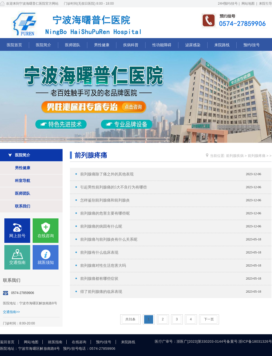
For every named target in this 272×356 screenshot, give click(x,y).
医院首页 (14, 45)
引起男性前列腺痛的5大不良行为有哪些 (113, 187)
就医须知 (46, 262)
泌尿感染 (192, 45)
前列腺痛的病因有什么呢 (101, 226)
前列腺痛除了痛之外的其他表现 (107, 174)
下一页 (209, 319)
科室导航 (22, 180)
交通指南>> (11, 312)
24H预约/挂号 (228, 3)
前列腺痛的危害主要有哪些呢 (105, 213)
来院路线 (222, 45)
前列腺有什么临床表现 (99, 252)
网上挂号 (17, 235)
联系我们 (22, 206)
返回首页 (7, 342)
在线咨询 (46, 235)
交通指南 (17, 262)
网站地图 (248, 3)
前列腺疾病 (235, 156)
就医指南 (55, 342)
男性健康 (101, 45)
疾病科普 (130, 45)
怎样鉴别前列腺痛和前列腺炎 (105, 200)
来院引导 (265, 3)
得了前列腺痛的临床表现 (101, 292)
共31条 (130, 319)
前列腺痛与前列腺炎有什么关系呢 (108, 239)
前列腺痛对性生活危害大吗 (103, 266)
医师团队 (72, 45)
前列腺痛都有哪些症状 (99, 279)
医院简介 (43, 45)
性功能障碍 (161, 45)
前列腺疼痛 (256, 156)
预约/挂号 (251, 45)
